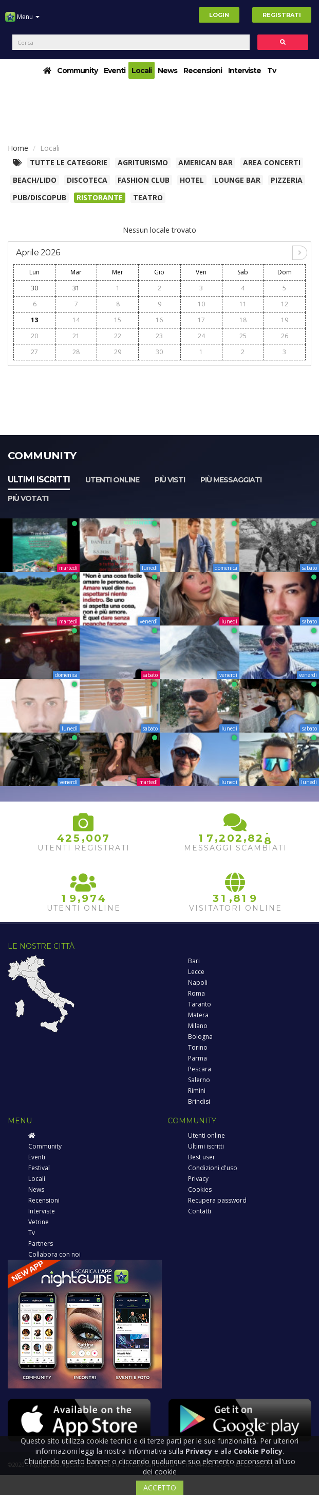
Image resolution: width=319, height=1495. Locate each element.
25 (243, 336)
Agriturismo (143, 162)
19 (284, 320)
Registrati (281, 15)
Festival (39, 1167)
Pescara (199, 1069)
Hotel (192, 180)
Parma (197, 1058)
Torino (198, 1047)
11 (243, 304)
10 (201, 304)
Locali (142, 70)
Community (77, 70)
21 (76, 336)
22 (117, 336)
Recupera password (217, 1200)
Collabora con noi (54, 1254)
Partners (40, 1243)
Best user (201, 1157)
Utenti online (112, 479)
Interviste (244, 70)
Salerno (199, 1079)
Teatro (148, 197)
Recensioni (202, 70)
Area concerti (272, 162)
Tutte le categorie (68, 162)
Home (18, 148)
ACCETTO (159, 1487)
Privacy (198, 1178)
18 (243, 320)
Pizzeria (287, 180)
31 (76, 288)
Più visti (170, 479)
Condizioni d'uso (212, 1167)
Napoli (198, 982)
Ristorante (100, 197)
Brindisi (199, 1101)
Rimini (196, 1090)
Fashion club (144, 180)
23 (159, 336)
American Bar (205, 162)
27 (34, 351)
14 (76, 320)
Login (219, 15)
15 (117, 320)
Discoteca (87, 180)
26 (284, 336)
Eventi (114, 70)
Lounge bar (237, 180)
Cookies (200, 1189)
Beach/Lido (35, 180)
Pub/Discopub (39, 197)
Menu (22, 20)
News (167, 70)
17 (201, 320)
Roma (196, 993)
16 (159, 320)
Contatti (199, 1211)
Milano (198, 1025)
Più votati (28, 498)
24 (201, 336)
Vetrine (38, 1222)
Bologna (200, 1036)
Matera (198, 1015)
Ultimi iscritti (39, 479)
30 (34, 288)
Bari (194, 961)
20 (34, 336)
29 (117, 351)
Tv (271, 70)
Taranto (199, 1004)
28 (76, 351)
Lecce (196, 971)
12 (284, 304)
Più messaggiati (230, 479)
